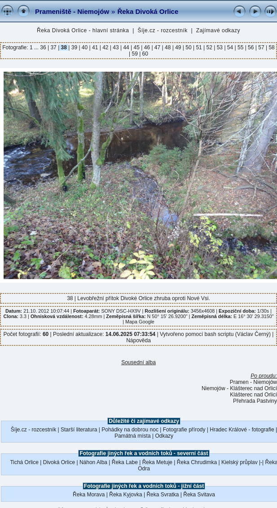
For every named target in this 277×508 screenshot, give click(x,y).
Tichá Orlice (24, 462)
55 (240, 47)
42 (105, 47)
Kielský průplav (239, 462)
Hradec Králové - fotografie (242, 429)
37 (53, 47)
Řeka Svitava (199, 494)
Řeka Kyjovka (125, 494)
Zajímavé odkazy (218, 30)
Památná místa (132, 436)
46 (146, 47)
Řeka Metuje (157, 462)
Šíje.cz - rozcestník (163, 30)
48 (167, 47)
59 (134, 54)
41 (95, 47)
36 (44, 47)
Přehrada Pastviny (255, 401)
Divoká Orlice (59, 462)
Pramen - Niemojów (253, 382)
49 (178, 47)
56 (250, 47)
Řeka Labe (125, 462)
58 (271, 47)
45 (136, 47)
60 (144, 54)
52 (209, 47)
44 (126, 47)
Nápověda (138, 340)
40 (84, 47)
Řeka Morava (89, 494)
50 (188, 47)
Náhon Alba (93, 462)
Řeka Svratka (162, 494)
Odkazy (164, 436)
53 (219, 47)
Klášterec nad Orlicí (253, 395)
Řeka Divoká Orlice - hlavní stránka (83, 30)
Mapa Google (139, 321)
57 (261, 47)
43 (115, 47)
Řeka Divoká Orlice (147, 11)
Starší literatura (79, 429)
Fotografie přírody (184, 429)
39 (74, 47)
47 (157, 47)
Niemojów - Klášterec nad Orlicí (239, 388)
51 (198, 47)
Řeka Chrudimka (197, 462)
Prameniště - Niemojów (72, 11)
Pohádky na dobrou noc (129, 429)
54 (230, 47)
